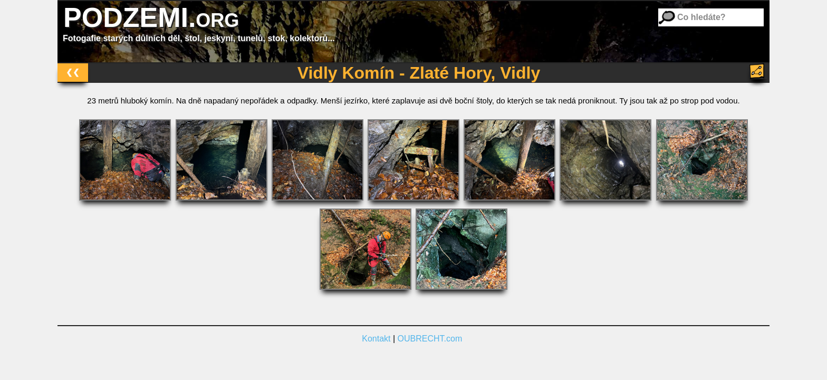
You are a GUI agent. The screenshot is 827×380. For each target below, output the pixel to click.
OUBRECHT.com (430, 338)
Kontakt (376, 338)
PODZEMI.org (151, 17)
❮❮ (73, 72)
